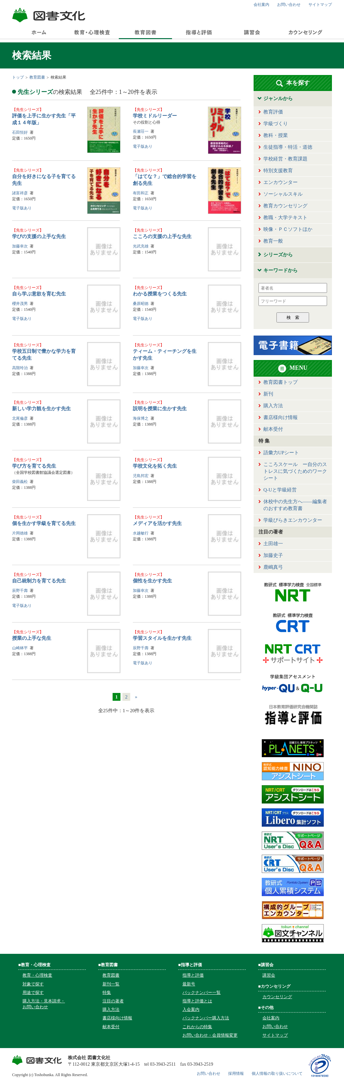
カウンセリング (277, 996)
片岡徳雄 (20, 533)
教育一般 (273, 241)
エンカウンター (280, 182)
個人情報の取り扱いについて (277, 1073)
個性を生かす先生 (152, 580)
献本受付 (273, 429)
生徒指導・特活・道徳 (287, 147)
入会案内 (190, 1009)
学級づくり (275, 123)
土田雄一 (273, 543)
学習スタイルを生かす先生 (162, 638)
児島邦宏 (141, 475)
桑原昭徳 (141, 303)
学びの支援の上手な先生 (39, 236)
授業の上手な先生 (31, 638)
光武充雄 (141, 246)
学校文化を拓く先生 (155, 466)
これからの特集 (197, 1026)
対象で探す (33, 984)
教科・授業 (275, 135)
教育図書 (37, 77)
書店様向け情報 (280, 417)
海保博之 (141, 418)
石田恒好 (20, 132)
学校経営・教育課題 (285, 158)
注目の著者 (113, 1000)
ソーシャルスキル (283, 194)
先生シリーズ (27, 109)
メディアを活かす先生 (157, 523)
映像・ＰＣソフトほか (287, 229)
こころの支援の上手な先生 (162, 236)
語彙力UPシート (281, 452)
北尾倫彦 (20, 418)
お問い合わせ (289, 4)
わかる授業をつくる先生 (160, 293)
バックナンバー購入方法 (205, 1017)
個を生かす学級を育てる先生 (44, 523)
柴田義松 (20, 481)
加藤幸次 (20, 246)
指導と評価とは (197, 1000)
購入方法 (273, 405)
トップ (18, 77)
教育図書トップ (280, 382)
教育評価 (273, 111)
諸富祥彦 (20, 193)
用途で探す (33, 992)
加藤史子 (273, 555)
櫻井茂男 (20, 303)
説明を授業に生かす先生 (160, 408)
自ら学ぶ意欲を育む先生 (39, 293)
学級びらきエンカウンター (292, 520)
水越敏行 (141, 533)
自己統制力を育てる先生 (39, 580)
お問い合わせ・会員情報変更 (210, 1035)
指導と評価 (193, 975)
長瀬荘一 (141, 131)
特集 (106, 992)
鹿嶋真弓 (273, 567)
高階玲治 (20, 368)
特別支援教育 (278, 170)
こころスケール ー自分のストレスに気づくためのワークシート (295, 471)
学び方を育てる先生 (34, 466)
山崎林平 (20, 648)
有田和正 (141, 193)
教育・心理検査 (37, 975)
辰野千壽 (20, 590)
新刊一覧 (110, 984)
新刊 (268, 394)
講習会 (268, 975)
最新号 (188, 984)
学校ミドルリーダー (155, 115)
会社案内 (261, 4)
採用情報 (236, 1073)
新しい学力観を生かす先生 (41, 408)
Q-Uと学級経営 (280, 489)
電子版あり (142, 146)
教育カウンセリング (285, 205)
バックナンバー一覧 (201, 992)
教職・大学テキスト (285, 217)
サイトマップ (320, 4)
